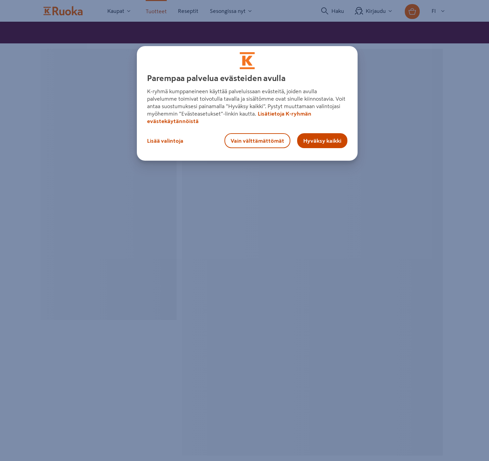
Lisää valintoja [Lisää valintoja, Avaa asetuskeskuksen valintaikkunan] (165, 140)
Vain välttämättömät (257, 140)
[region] (247, 103)
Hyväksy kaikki (322, 140)
